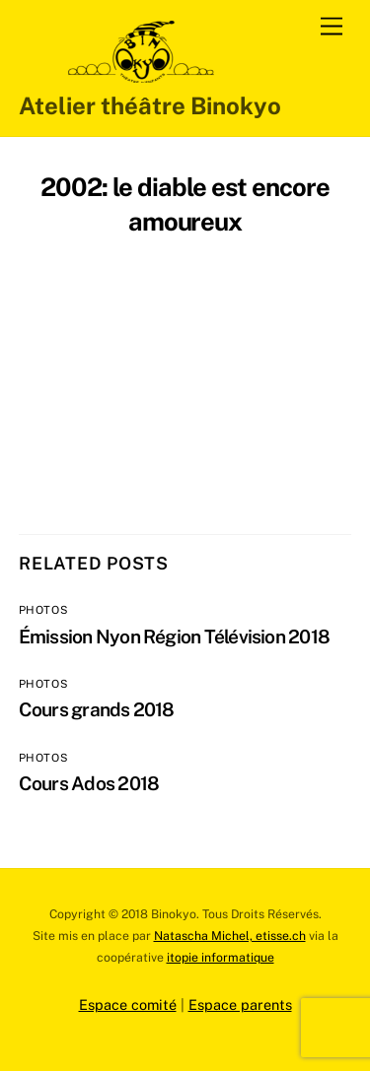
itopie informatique (220, 957)
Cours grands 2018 (97, 709)
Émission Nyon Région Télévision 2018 (174, 636)
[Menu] (331, 27)
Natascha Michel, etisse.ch (230, 935)
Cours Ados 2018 (89, 783)
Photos (43, 610)
